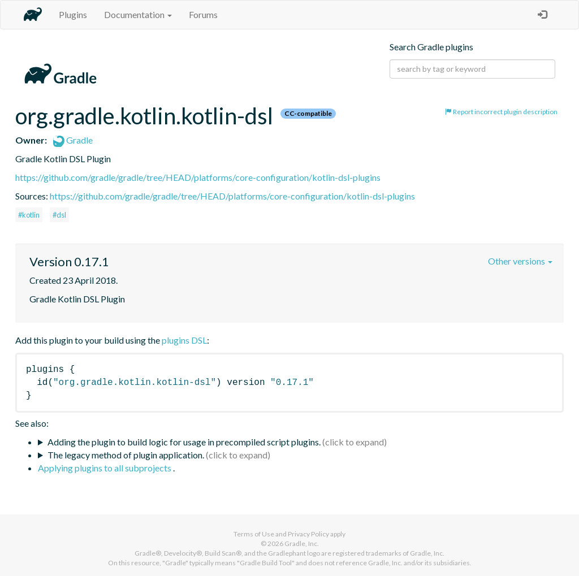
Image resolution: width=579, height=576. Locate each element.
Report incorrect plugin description (501, 111)
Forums (203, 14)
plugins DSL (184, 340)
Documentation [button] (138, 14)
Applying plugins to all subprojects (105, 467)
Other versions (520, 260)
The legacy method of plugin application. (125, 454)
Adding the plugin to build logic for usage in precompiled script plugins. (184, 441)
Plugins (73, 14)
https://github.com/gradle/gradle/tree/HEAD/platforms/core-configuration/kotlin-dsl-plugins (198, 177)
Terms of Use (254, 534)
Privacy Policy (308, 534)
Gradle (73, 140)
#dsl (59, 214)
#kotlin (29, 214)
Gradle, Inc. (301, 543)
